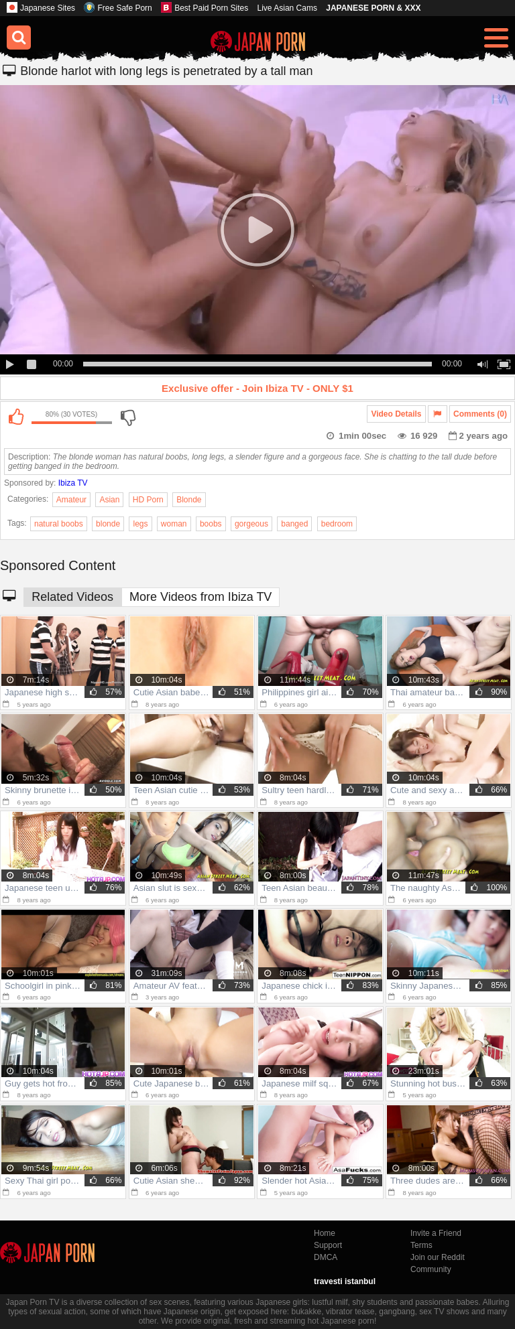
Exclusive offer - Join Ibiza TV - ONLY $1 (257, 388)
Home (324, 1233)
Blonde (188, 499)
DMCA (325, 1257)
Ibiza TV (73, 483)
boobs (211, 524)
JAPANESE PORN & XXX (373, 8)
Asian (109, 499)
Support (328, 1245)
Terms (421, 1245)
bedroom (337, 524)
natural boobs (58, 524)
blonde (108, 524)
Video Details (396, 414)
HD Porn (148, 499)
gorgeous (251, 524)
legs (140, 524)
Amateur (71, 499)
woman (174, 524)
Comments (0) (480, 414)
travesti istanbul (345, 1281)
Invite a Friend (435, 1233)
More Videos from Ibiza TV (200, 597)
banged (294, 524)
